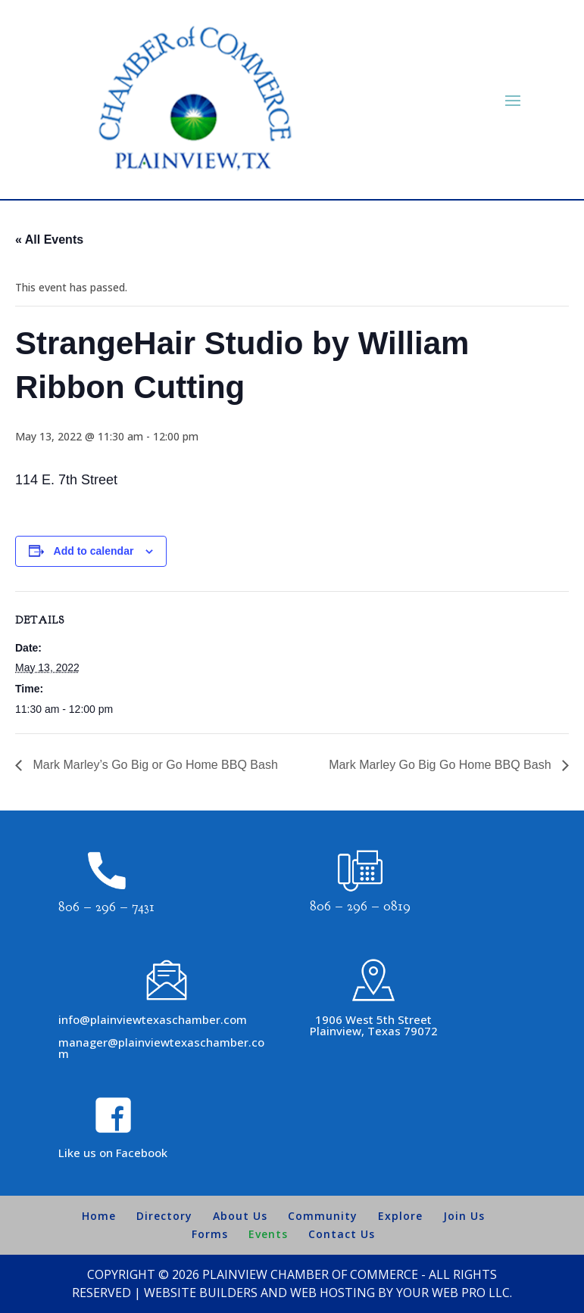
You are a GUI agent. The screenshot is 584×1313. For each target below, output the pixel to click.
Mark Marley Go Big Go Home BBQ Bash (441, 764)
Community (323, 1216)
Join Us (464, 1216)
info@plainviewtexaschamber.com (152, 1019)
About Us (240, 1216)
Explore (400, 1216)
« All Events (49, 239)
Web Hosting (332, 1292)
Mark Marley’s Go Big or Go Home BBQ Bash (154, 764)
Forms (210, 1234)
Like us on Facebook (112, 1152)
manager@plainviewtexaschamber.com (161, 1048)
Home (99, 1216)
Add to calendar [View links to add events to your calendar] (94, 551)
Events (268, 1234)
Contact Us (341, 1234)
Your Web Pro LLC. (454, 1292)
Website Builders (201, 1292)
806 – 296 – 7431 (106, 907)
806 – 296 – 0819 (360, 906)
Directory (164, 1216)
